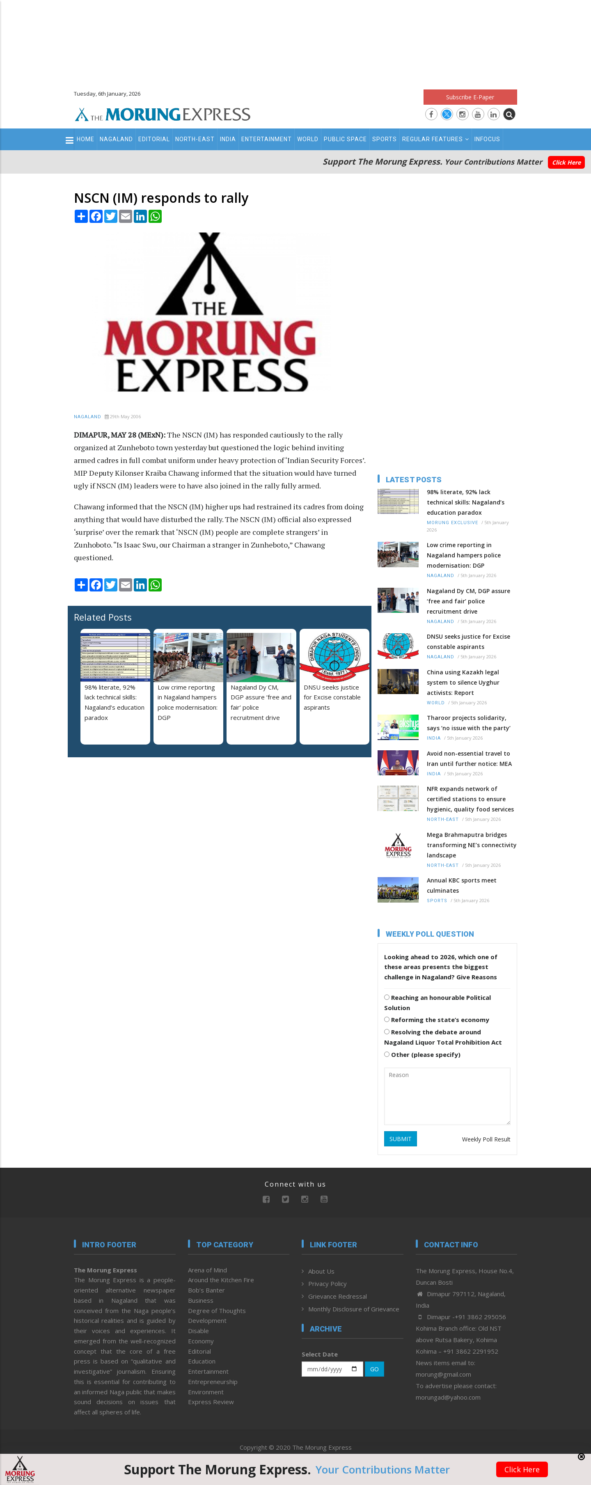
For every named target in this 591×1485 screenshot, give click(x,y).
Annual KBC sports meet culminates (462, 885)
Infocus (487, 139)
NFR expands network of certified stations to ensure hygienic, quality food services (470, 799)
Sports (384, 139)
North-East (195, 139)
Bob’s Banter (206, 1290)
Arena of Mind (207, 1270)
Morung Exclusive (452, 522)
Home (85, 139)
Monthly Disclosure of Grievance (353, 1309)
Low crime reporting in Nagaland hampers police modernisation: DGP (464, 555)
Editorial (154, 139)
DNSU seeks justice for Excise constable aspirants (332, 697)
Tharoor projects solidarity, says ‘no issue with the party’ (469, 723)
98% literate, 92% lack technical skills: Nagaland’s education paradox (465, 502)
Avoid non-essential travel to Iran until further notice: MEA (469, 758)
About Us (321, 1271)
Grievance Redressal (337, 1296)
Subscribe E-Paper (470, 97)
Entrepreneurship (213, 1381)
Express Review (211, 1402)
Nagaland (116, 139)
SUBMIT (400, 1139)
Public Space (345, 139)
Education (201, 1361)
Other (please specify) (422, 1054)
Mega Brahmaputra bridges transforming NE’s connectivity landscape (472, 845)
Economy (201, 1341)
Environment (206, 1392)
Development (207, 1320)
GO (374, 1369)
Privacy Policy (327, 1283)
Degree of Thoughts (217, 1310)
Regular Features (435, 139)
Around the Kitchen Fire (221, 1280)
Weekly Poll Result (486, 1139)
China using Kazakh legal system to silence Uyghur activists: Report (463, 682)
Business (200, 1300)
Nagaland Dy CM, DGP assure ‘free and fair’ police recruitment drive (468, 601)
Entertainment (266, 139)
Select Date (320, 1354)
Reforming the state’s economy (436, 1019)
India (228, 139)
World (307, 139)
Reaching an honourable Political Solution (437, 1002)
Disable (198, 1331)
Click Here (566, 162)
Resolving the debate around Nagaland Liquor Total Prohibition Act (443, 1037)
